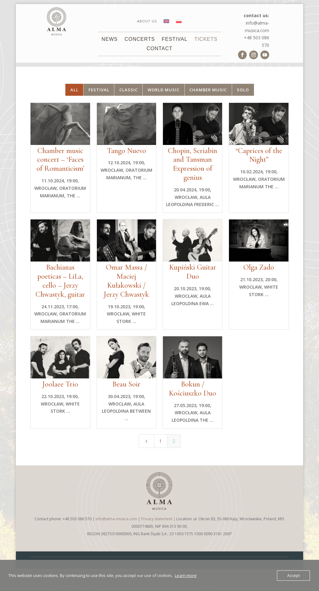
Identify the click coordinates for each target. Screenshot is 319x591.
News (110, 39)
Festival (174, 39)
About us (147, 21)
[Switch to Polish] (179, 22)
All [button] (74, 90)
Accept (293, 575)
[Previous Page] (146, 441)
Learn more (186, 575)
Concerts (140, 39)
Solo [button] (243, 90)
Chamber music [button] (208, 90)
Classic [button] (128, 90)
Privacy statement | (158, 518)
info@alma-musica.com (116, 518)
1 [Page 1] (160, 441)
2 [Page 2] (174, 441)
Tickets (206, 39)
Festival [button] (98, 90)
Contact (159, 48)
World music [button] (163, 90)
